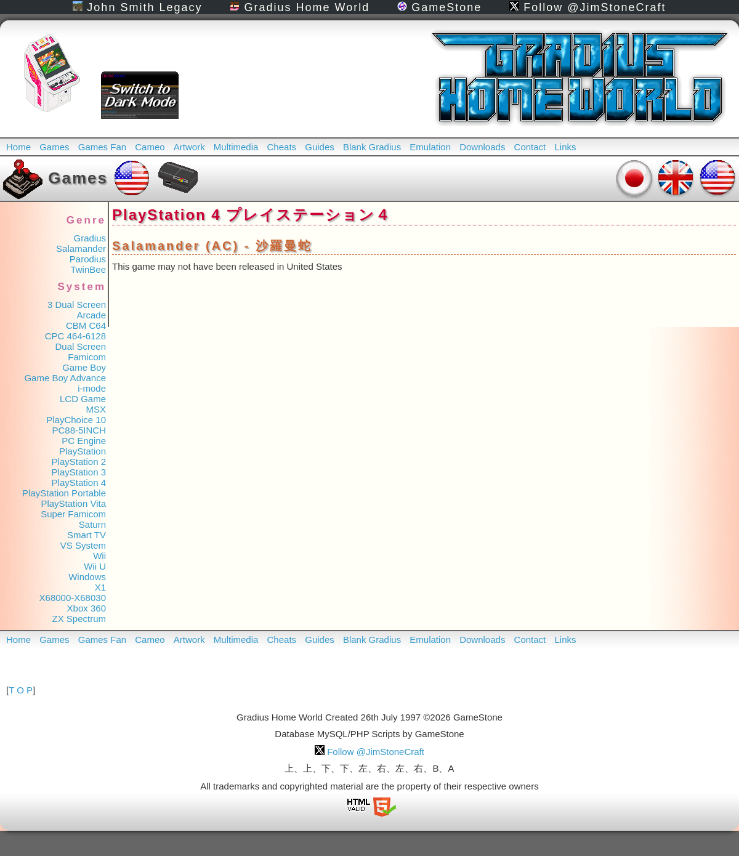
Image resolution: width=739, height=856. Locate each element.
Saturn (92, 524)
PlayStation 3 (79, 472)
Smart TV (86, 535)
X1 (100, 587)
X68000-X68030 (72, 597)
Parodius (88, 259)
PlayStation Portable (64, 493)
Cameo (149, 147)
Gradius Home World (300, 7)
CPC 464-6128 (75, 336)
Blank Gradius (372, 147)
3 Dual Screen (76, 304)
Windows (87, 576)
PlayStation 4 (79, 482)
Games (54, 147)
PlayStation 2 (79, 461)
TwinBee (88, 269)
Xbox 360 (86, 608)
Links (565, 147)
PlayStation (82, 451)
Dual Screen (80, 346)
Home (18, 147)
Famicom (87, 357)
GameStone (439, 7)
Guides (319, 147)
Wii (99, 556)
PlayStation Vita (73, 503)
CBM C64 (86, 325)
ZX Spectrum (79, 618)
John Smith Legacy (137, 7)
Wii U (95, 566)
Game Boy (84, 367)
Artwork (189, 147)
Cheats (282, 147)
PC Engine (84, 440)
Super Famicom (73, 514)
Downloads (482, 147)
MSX (96, 409)
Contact (530, 147)
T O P (21, 690)
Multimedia (236, 147)
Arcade (91, 315)
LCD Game (83, 399)
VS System (83, 545)
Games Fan (102, 147)
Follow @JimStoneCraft (587, 7)
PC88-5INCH (79, 430)
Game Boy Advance (65, 378)
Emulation (430, 147)
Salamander (81, 248)
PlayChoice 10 (76, 419)
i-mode (92, 388)
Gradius (89, 238)
